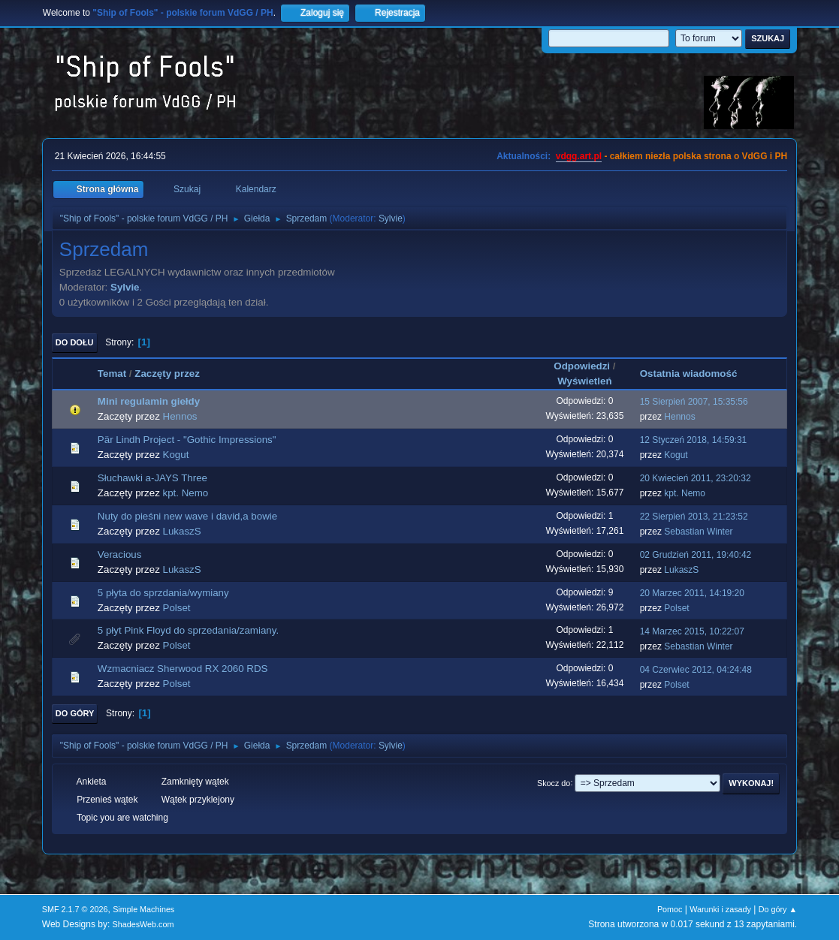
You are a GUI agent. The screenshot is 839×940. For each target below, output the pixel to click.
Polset (177, 607)
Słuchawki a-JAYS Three (152, 478)
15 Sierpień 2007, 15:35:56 (694, 401)
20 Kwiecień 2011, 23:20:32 (695, 478)
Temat (112, 373)
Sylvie (391, 218)
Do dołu (75, 342)
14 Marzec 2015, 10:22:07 (692, 631)
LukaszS (182, 531)
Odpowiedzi (582, 366)
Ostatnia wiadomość (689, 373)
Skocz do (553, 782)
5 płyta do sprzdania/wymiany (163, 592)
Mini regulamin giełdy (149, 401)
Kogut (176, 454)
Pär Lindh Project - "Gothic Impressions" (187, 439)
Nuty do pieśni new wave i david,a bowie (187, 516)
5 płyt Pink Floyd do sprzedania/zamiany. (188, 630)
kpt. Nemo (186, 493)
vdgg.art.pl (579, 156)
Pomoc (670, 909)
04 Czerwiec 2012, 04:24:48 (696, 669)
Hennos (180, 416)
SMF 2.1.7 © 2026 (75, 909)
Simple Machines (143, 909)
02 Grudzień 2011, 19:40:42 (696, 555)
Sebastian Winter (698, 531)
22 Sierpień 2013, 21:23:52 (694, 516)
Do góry (75, 713)
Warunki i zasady (720, 909)
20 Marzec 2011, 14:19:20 (692, 593)
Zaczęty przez (173, 373)
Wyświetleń (584, 381)
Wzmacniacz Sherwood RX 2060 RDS (183, 668)
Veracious (120, 554)
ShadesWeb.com (143, 924)
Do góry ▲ (778, 909)
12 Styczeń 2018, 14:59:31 (693, 440)
